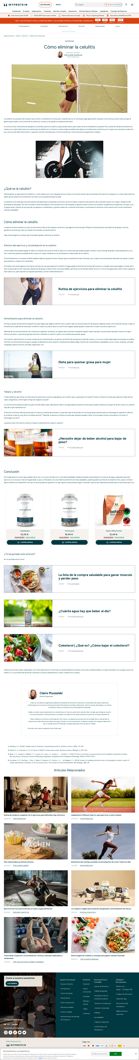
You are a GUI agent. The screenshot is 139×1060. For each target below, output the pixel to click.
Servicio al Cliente (67, 984)
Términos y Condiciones (102, 1003)
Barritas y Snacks (59, 11)
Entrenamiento (24, 26)
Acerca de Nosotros (101, 986)
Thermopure (69, 531)
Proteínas (86, 996)
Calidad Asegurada (100, 991)
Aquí (40, 1058)
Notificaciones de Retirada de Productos (70, 1018)
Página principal (9, 36)
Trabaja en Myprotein (101, 1022)
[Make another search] (69, 31)
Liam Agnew (74, 584)
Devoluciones (65, 998)
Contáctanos (65, 989)
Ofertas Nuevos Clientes (88, 11)
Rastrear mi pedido (67, 1007)
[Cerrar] (136, 1054)
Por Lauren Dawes (21, 865)
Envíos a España (66, 1012)
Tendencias (16, 11)
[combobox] (98, 4)
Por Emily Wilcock (88, 912)
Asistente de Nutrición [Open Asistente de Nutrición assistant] (113, 4)
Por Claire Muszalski (73, 55)
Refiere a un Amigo (124, 988)
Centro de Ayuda (66, 993)
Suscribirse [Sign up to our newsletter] (12, 983)
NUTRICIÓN (45, 5)
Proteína (26, 11)
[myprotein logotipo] (15, 4)
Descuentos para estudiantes (122, 1004)
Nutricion (25, 36)
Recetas (82, 26)
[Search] (76, 4)
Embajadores (100, 26)
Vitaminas (47, 11)
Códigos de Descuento (124, 994)
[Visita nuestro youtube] (20, 1032)
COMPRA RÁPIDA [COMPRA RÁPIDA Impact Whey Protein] (114, 542)
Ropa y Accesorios (87, 990)
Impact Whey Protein (114, 531)
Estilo (118, 26)
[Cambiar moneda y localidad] (28, 1024)
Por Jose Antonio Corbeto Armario (28, 962)
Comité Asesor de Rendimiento (100, 1028)
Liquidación (104, 11)
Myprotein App (121, 999)
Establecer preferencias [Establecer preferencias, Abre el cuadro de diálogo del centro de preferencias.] (99, 1054)
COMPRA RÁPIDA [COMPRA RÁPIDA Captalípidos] (25, 542)
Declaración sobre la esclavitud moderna (101, 997)
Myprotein (75, 294)
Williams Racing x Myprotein (122, 1012)
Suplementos (36, 11)
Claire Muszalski (76, 447)
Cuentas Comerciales (101, 1008)
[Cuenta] (126, 4)
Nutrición (44, 26)
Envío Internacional (67, 1003)
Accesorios (72, 11)
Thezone (18, 36)
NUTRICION (69, 41)
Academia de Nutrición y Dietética (72, 703)
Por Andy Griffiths (21, 912)
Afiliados (97, 1013)
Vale (115, 1054)
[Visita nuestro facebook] (10, 1032)
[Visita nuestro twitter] (24, 1032)
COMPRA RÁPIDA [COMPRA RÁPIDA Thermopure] (69, 542)
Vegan (85, 1009)
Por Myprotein (19, 819)
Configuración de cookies (13, 1020)
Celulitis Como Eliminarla (37, 36)
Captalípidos (25, 531)
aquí (59, 728)
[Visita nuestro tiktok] (15, 1032)
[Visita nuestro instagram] (6, 1032)
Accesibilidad (98, 1017)
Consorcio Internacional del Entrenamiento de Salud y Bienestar (62, 705)
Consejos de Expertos (119, 11)
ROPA (58, 5)
